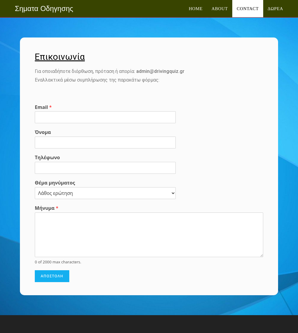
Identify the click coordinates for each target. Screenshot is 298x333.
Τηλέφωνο (47, 157)
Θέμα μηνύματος (55, 183)
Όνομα (43, 132)
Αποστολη (52, 276)
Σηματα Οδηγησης (44, 8)
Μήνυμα (46, 208)
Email (43, 107)
